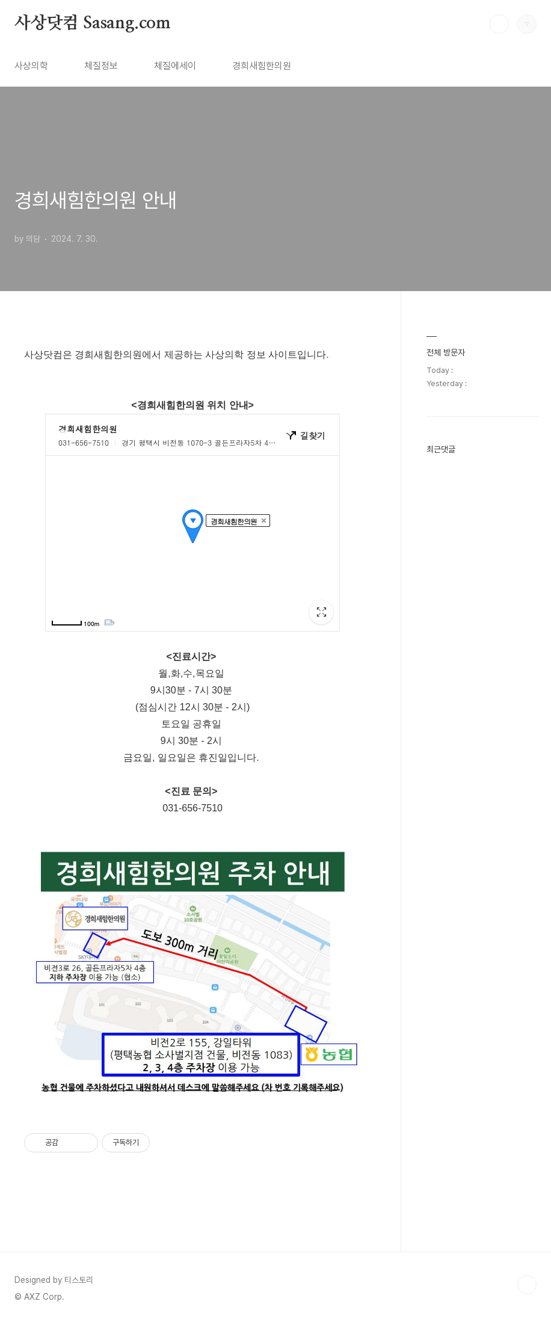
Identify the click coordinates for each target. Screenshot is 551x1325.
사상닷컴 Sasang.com (92, 23)
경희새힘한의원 (261, 66)
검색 (499, 24)
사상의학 (31, 66)
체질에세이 (175, 66)
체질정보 (101, 66)
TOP (527, 1284)
